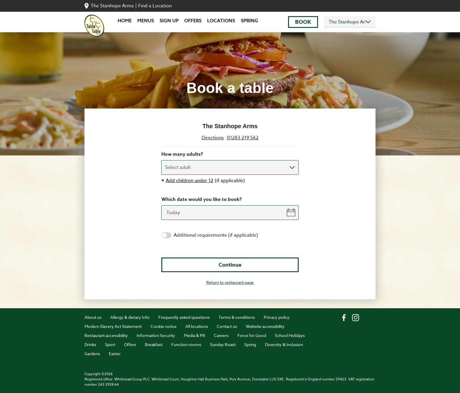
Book (303, 22)
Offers (193, 20)
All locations (196, 326)
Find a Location (155, 5)
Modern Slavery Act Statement (113, 326)
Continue (230, 265)
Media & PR (194, 335)
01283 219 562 (242, 137)
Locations (221, 20)
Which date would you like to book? (201, 199)
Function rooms (186, 344)
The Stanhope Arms (112, 5)
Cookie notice (163, 326)
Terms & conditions (237, 317)
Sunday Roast (223, 344)
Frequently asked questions (184, 317)
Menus (145, 20)
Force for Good (251, 335)
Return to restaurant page (230, 282)
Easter (115, 353)
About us (93, 317)
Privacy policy (277, 317)
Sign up (169, 20)
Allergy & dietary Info (130, 317)
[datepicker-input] (230, 212)
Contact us (227, 326)
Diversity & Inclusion (284, 344)
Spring (249, 20)
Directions (213, 137)
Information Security (156, 335)
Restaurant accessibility (106, 335)
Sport (110, 344)
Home (125, 20)
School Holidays (290, 335)
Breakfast (154, 344)
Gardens (92, 353)
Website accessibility (265, 326)
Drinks (90, 344)
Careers (221, 335)
